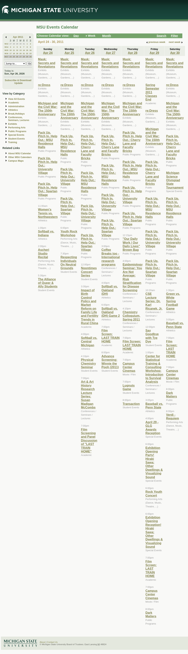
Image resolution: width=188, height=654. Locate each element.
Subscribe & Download (18, 80)
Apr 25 (69, 52)
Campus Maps (16, 161)
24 (10, 57)
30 (20, 44)
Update (18, 83)
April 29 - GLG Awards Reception (152, 427)
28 (14, 44)
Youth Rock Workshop (68, 233)
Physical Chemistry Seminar (88, 363)
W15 (6, 50)
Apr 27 (110, 52)
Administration (16, 106)
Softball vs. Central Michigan (89, 341)
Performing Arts (17, 127)
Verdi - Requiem (172, 416)
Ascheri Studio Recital (43, 253)
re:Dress (44, 85)
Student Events (16, 138)
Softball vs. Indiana (46, 233)
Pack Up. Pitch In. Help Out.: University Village (67, 176)
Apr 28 (132, 52)
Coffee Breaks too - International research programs (110, 257)
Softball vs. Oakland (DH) (109, 290)
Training (12, 142)
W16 (6, 53)
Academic (13, 102)
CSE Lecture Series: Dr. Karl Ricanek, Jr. (153, 301)
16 (30, 50)
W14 (6, 47)
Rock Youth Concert (153, 493)
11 (14, 50)
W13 (6, 44)
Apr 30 (175, 52)
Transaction (131, 403)
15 (27, 50)
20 (20, 53)
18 (14, 53)
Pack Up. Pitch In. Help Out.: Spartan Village (47, 189)
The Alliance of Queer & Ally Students (47, 282)
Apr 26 (89, 52)
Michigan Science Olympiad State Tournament (174, 180)
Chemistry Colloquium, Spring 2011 (131, 315)
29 (17, 44)
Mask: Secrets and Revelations (46, 62)
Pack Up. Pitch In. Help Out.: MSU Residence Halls (47, 140)
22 (27, 53)
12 (17, 50)
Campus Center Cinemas (129, 367)
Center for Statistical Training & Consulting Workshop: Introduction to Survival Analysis (154, 369)
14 (24, 50)
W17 (6, 57)
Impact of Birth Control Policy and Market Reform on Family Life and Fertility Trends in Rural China (89, 306)
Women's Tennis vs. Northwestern (48, 213)
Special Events (16, 135)
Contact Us (52, 642)
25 (14, 57)
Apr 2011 (18, 37)
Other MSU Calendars (20, 157)
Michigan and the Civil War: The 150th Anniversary (47, 109)
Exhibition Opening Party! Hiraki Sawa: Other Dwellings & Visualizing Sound (154, 462)
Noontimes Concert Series (89, 271)
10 (10, 50)
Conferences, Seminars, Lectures (18, 119)
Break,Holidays (16, 113)
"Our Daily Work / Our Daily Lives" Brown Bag (131, 244)
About (42, 642)
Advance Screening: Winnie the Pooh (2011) (110, 361)
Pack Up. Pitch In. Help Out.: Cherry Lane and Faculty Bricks (88, 147)
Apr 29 (154, 52)
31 (24, 44)
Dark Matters (150, 614)
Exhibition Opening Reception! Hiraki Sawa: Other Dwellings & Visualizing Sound (154, 532)
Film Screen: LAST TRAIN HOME (110, 336)
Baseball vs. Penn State (154, 405)
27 (10, 44)
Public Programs (17, 131)
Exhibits (12, 124)
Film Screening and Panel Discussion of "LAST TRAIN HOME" (89, 440)
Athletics (13, 110)
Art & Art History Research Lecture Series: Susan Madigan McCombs (88, 394)
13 (20, 50)
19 (17, 53)
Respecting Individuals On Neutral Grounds (68, 262)
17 (10, 53)
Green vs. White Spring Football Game (173, 301)
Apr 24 (48, 52)
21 (24, 53)
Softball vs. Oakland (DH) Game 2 (110, 312)
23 (30, 53)
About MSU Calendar (19, 153)
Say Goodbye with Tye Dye (152, 336)
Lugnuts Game (129, 387)
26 (17, 57)
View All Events (16, 99)
